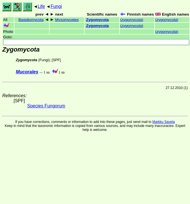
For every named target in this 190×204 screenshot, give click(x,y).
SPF (56, 60)
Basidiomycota (30, 20)
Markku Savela (163, 122)
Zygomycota (97, 20)
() (131, 20)
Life (41, 6)
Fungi (56, 6)
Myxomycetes (67, 20)
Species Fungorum (46, 105)
